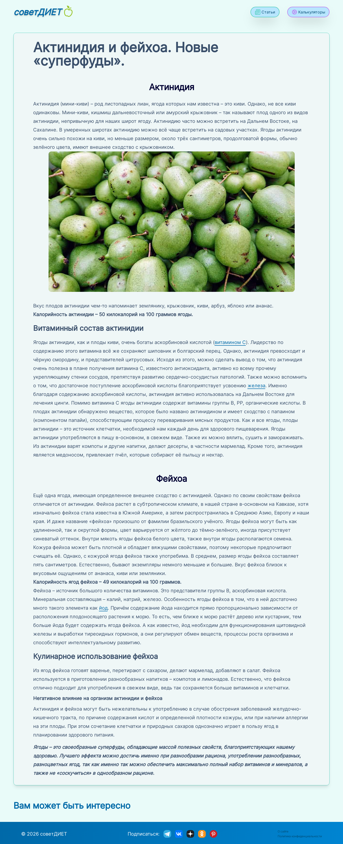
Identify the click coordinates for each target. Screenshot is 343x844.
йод (103, 608)
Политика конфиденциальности (300, 836)
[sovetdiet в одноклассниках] (202, 834)
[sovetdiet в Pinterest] (213, 834)
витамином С (230, 342)
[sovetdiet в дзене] (190, 834)
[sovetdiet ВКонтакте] (179, 834)
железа (256, 385)
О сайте (283, 831)
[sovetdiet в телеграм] (167, 834)
